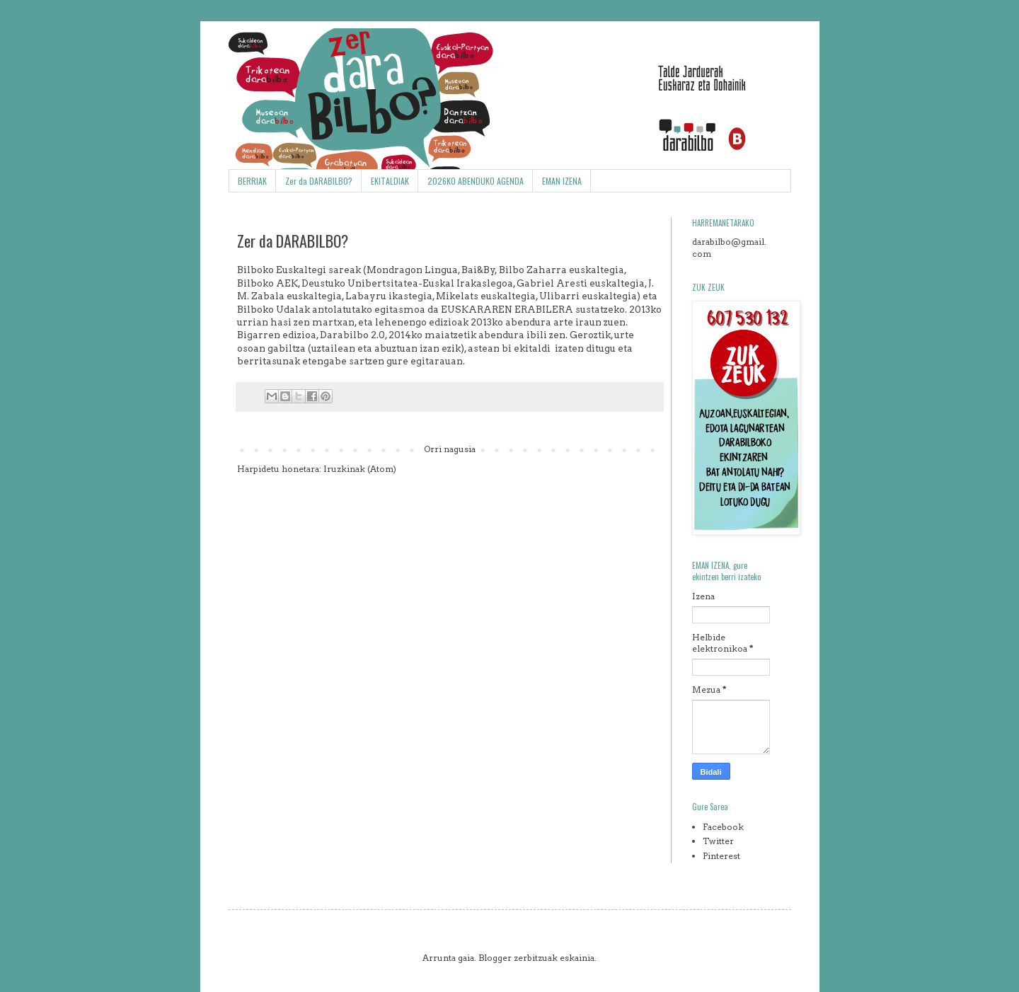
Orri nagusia (450, 449)
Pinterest (721, 855)
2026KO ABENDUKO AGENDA (475, 181)
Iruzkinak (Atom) (359, 468)
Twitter (718, 841)
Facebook (723, 826)
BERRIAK (252, 181)
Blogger (495, 957)
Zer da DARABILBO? (318, 181)
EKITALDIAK (390, 181)
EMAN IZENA (562, 181)
